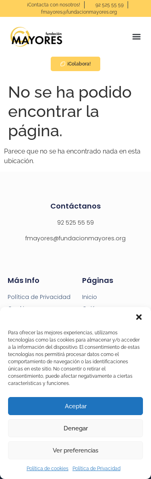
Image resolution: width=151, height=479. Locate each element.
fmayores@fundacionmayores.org (75, 238)
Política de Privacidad (96, 468)
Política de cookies (47, 468)
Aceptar (76, 406)
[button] (139, 317)
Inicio (89, 297)
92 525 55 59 (75, 223)
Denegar (76, 428)
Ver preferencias (75, 450)
